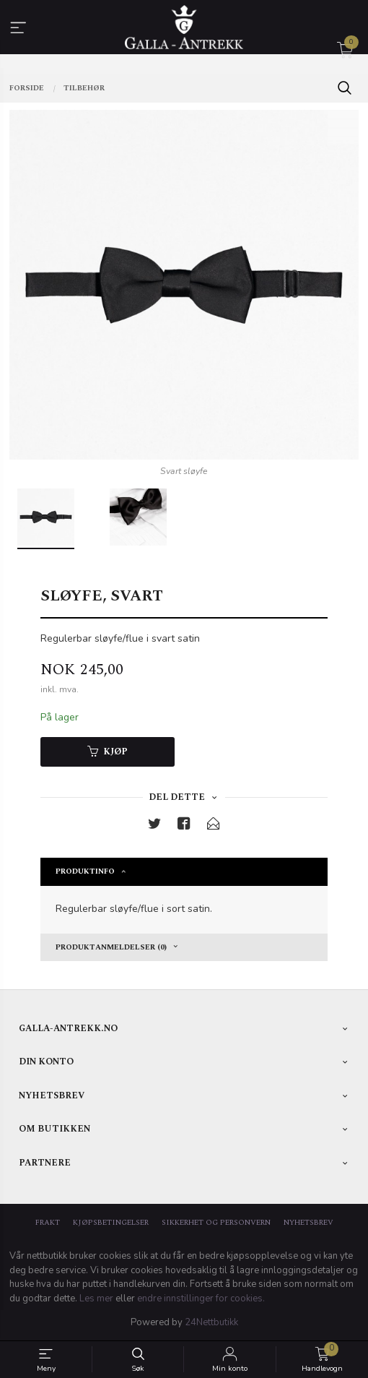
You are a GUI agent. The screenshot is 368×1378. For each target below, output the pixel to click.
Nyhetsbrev (308, 1223)
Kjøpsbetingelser (111, 1223)
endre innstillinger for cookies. (201, 1298)
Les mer (96, 1298)
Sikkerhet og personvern (216, 1223)
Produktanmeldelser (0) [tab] (111, 947)
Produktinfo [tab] (85, 871)
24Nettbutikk (211, 1322)
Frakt (47, 1223)
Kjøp (107, 752)
